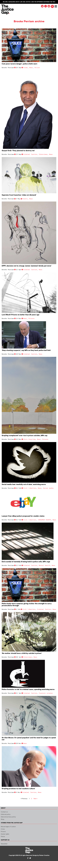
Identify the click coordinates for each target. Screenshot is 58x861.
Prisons (31, 318)
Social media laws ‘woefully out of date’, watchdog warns (24, 484)
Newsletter (4, 844)
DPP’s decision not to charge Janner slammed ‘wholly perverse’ (26, 266)
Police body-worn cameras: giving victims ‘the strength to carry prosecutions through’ (27, 605)
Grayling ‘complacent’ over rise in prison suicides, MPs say (24, 436)
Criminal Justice (30, 154)
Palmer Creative (44, 855)
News (31, 67)
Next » (35, 799)
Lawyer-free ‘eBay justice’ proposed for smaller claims (23, 516)
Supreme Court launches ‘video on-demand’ (19, 195)
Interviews (43, 154)
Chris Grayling (29, 439)
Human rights (5, 834)
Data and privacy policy (8, 817)
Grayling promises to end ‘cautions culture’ (18, 789)
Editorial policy (5, 814)
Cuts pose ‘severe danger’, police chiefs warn (19, 64)
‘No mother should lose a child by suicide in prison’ (22, 653)
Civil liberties (29, 488)
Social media (48, 488)
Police (37, 67)
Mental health (44, 565)
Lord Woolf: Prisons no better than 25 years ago (20, 315)
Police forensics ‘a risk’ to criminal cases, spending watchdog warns (28, 689)
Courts (25, 199)
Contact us (4, 812)
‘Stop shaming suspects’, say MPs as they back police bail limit (26, 350)
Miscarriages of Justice (8, 827)
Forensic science (46, 693)
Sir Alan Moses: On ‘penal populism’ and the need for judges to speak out (29, 739)
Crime (25, 67)
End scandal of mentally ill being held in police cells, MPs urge (26, 562)
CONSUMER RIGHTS (44, 520)
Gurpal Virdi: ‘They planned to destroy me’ (18, 151)
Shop (2, 819)
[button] (52, 6)
